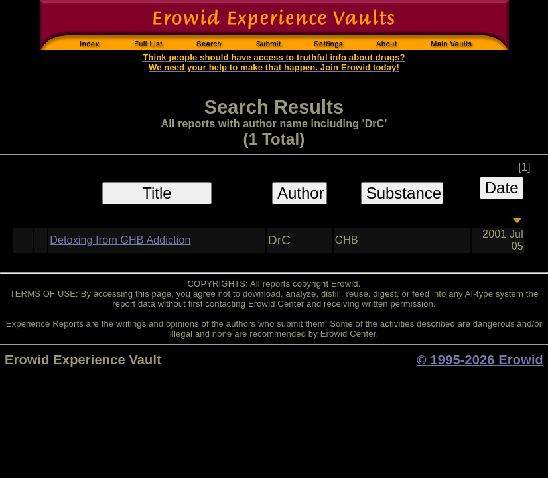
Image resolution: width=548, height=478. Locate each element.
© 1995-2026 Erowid (480, 360)
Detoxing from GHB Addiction (120, 240)
